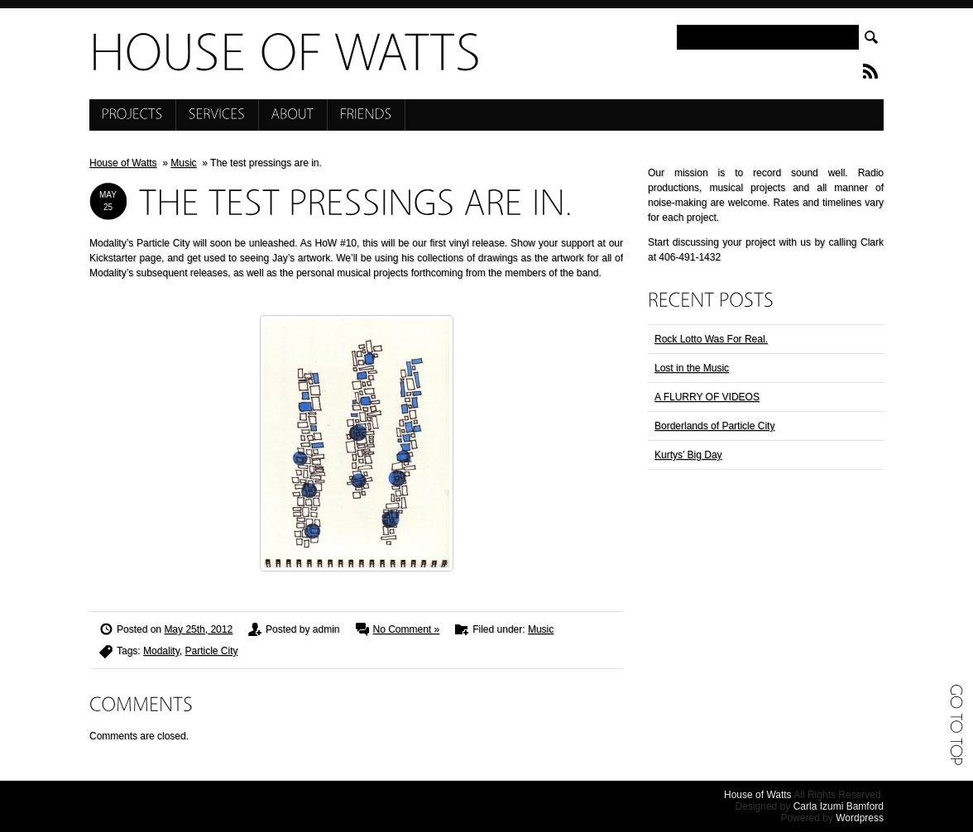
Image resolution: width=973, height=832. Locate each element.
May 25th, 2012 (198, 629)
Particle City (211, 651)
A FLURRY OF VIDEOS (707, 397)
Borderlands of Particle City (714, 426)
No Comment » (406, 629)
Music (183, 163)
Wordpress (860, 818)
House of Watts (123, 163)
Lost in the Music (691, 368)
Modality (161, 651)
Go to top (956, 724)
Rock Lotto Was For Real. (711, 339)
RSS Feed (870, 71)
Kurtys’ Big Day (688, 455)
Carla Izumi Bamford (838, 806)
